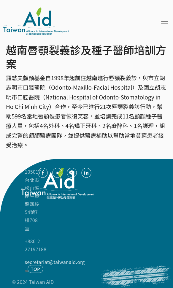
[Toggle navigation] (164, 21)
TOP (35, 269)
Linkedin (86, 173)
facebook (43, 173)
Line (72, 173)
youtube (57, 173)
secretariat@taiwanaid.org (55, 265)
